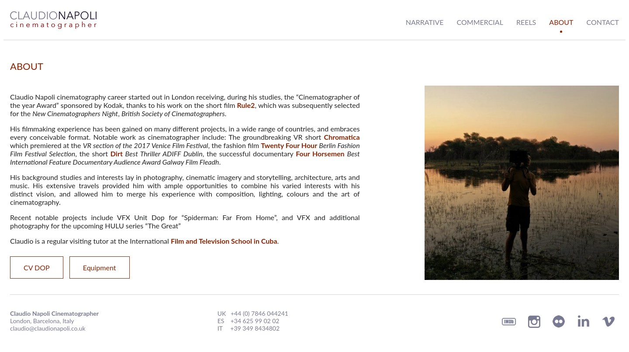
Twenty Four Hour (289, 145)
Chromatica (342, 137)
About (561, 22)
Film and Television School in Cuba (224, 241)
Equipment (99, 267)
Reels (526, 22)
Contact (603, 22)
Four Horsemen (320, 153)
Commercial (480, 22)
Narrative (425, 22)
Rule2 (246, 105)
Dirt (117, 153)
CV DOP (37, 267)
